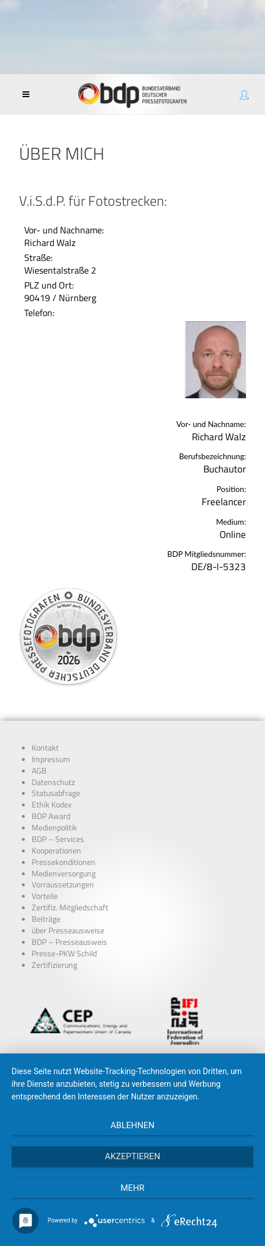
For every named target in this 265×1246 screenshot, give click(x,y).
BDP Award (51, 816)
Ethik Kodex (51, 804)
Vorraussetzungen (63, 884)
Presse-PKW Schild (64, 953)
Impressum (51, 759)
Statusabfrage (56, 793)
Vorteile (45, 896)
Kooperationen (56, 850)
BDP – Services (58, 839)
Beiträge (46, 919)
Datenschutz (53, 782)
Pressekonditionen (64, 862)
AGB (39, 770)
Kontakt (45, 747)
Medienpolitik (54, 827)
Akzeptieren (132, 1156)
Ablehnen (132, 1125)
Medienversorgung (64, 873)
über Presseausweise (68, 930)
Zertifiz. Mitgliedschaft (70, 907)
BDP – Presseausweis (69, 942)
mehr (132, 1188)
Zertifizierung (54, 965)
